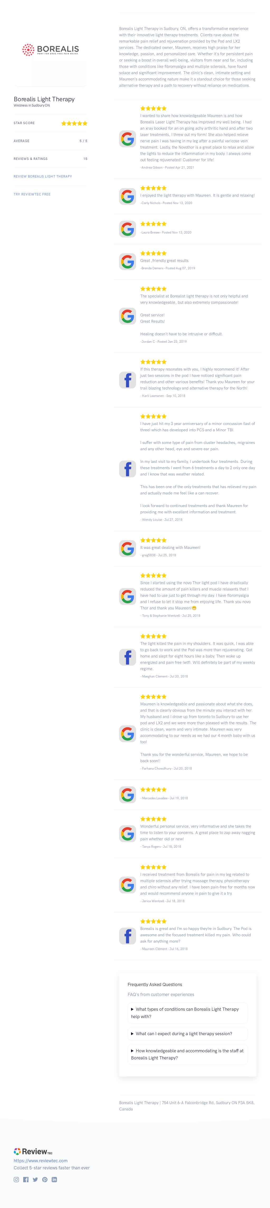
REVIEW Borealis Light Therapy (43, 176)
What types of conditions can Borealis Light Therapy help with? (185, 1013)
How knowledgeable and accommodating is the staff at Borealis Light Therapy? (187, 1054)
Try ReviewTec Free (32, 194)
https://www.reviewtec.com (41, 1160)
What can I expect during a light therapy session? (184, 1033)
